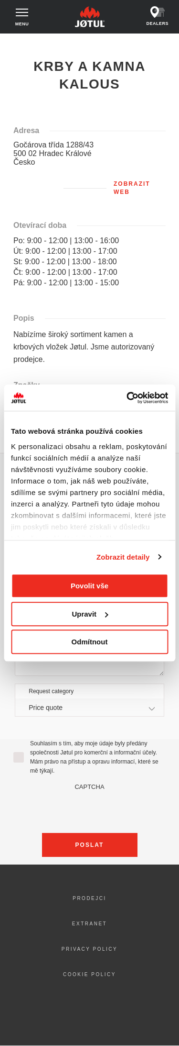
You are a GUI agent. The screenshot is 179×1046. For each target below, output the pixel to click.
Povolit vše (89, 586)
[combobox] (89, 707)
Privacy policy (89, 949)
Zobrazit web (132, 187)
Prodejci (89, 898)
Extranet (89, 923)
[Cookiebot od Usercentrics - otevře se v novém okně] (127, 398)
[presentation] (89, 809)
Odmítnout (90, 642)
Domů (15, 42)
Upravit (90, 614)
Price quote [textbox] (46, 707)
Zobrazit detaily (123, 557)
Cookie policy (89, 974)
